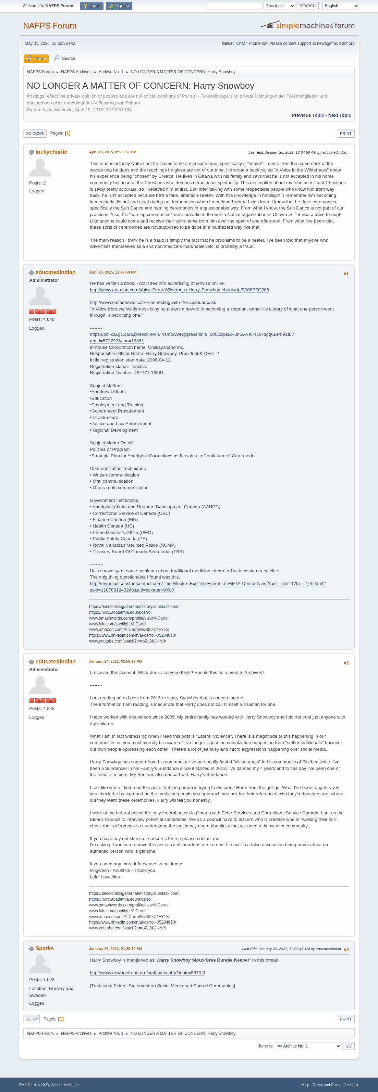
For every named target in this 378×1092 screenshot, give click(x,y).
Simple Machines (65, 1085)
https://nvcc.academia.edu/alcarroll (121, 612)
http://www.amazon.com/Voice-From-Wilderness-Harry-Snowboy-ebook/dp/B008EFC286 (179, 289)
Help (305, 1085)
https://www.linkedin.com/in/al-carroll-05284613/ (132, 635)
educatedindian (56, 272)
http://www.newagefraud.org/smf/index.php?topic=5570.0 (147, 972)
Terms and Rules (326, 1085)
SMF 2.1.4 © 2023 (34, 1085)
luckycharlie (51, 152)
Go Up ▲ (351, 1085)
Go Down (35, 133)
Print (346, 133)
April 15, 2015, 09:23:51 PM (112, 152)
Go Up (31, 1019)
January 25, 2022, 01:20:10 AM (115, 949)
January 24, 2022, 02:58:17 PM (115, 661)
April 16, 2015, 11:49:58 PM (112, 272)
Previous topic (308, 115)
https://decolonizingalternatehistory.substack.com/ (134, 606)
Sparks (45, 948)
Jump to (265, 1045)
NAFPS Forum (49, 25)
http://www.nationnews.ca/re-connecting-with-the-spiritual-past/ (153, 302)
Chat (240, 43)
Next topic (339, 115)
